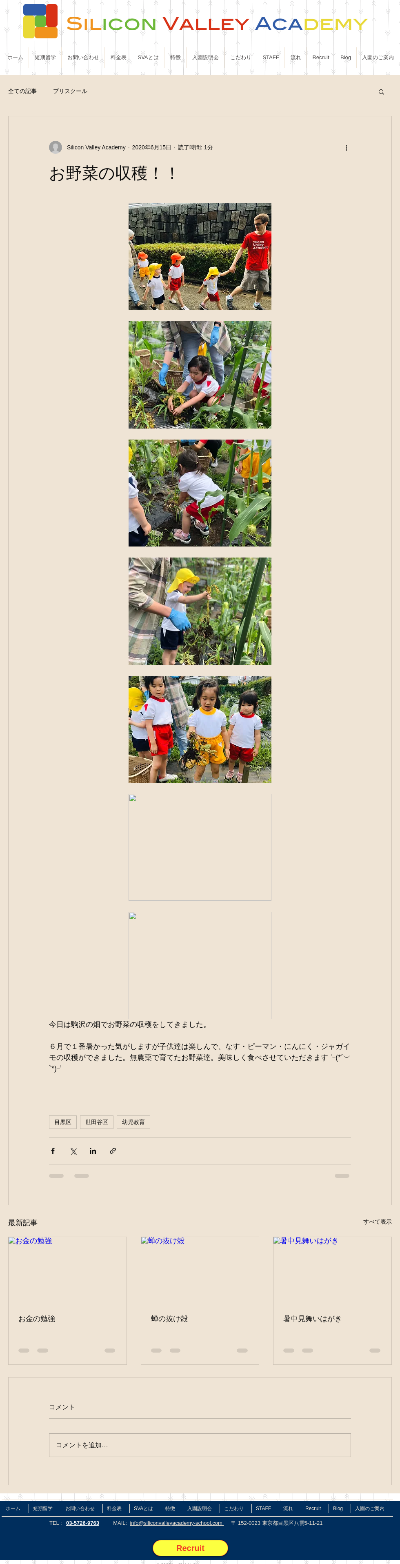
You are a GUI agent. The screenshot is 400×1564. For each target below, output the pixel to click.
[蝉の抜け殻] (200, 1270)
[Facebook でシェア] (53, 1151)
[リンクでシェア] (113, 1151)
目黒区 (62, 1122)
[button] (381, 91)
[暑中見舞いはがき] (332, 1270)
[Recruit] (190, 1548)
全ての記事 (22, 91)
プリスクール (70, 91)
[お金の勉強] (68, 1270)
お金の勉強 (36, 1318)
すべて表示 (377, 1221)
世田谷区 (96, 1122)
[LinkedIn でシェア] (93, 1151)
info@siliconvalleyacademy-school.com (177, 1523)
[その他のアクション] (346, 147)
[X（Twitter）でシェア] (73, 1151)
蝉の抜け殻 (169, 1318)
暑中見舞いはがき (312, 1318)
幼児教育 (133, 1122)
